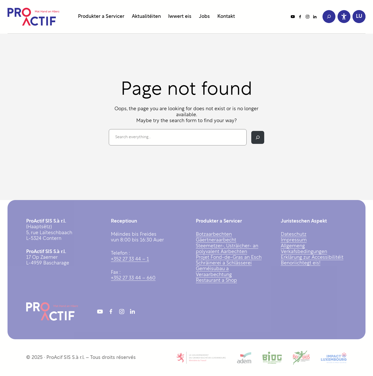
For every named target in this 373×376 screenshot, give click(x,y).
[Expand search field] (328, 16)
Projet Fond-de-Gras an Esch (229, 257)
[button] (359, 16)
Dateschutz (293, 234)
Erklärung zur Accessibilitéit (312, 257)
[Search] (257, 137)
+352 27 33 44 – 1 (130, 259)
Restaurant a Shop (216, 280)
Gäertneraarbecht (216, 240)
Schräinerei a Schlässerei (224, 263)
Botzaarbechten (214, 234)
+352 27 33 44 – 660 (133, 278)
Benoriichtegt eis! (300, 263)
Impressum (294, 240)
